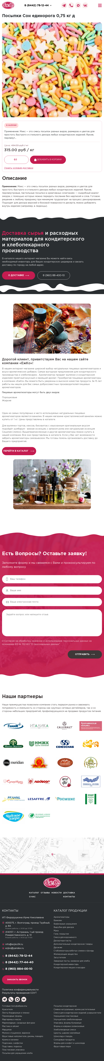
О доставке (18, 275)
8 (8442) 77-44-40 (19, 962)
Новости (56, 893)
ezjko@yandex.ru (14, 948)
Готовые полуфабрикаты (14, 1006)
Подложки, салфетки (12, 1043)
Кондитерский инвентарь (66, 964)
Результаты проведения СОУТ (19, 993)
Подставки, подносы (12, 1046)
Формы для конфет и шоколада (69, 1043)
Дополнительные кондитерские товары (73, 944)
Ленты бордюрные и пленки (15, 1013)
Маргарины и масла (11, 1019)
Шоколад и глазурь (63, 1036)
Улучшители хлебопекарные (68, 1019)
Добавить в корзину (48, 159)
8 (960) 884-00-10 (18, 969)
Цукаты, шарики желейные (67, 1033)
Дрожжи (58, 947)
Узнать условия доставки (18, 168)
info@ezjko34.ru (14, 944)
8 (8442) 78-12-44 (18, 956)
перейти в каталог (18, 451)
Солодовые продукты (64, 1040)
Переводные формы (12, 1016)
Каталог (34, 893)
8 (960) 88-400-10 (54, 275)
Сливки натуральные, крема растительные (74, 1009)
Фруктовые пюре (62, 1046)
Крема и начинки (10, 1040)
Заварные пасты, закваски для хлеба (72, 961)
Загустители (60, 957)
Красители (7, 1009)
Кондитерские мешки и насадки (69, 967)
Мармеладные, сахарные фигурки (18, 1023)
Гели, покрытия (61, 934)
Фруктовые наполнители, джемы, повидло (22, 1036)
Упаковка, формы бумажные (67, 1023)
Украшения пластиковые (66, 1016)
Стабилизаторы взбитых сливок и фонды (74, 951)
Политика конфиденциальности (20, 990)
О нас (32, 897)
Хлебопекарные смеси (65, 1030)
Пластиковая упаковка (13, 1050)
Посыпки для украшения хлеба (17, 1053)
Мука (56, 931)
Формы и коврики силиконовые (69, 1026)
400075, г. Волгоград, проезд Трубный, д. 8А (27, 924)
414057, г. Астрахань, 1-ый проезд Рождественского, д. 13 (24, 933)
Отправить (85, 654)
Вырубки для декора (64, 927)
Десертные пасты (62, 941)
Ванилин (58, 920)
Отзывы (45, 893)
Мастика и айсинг (10, 1026)
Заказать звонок (17, 979)
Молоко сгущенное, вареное (16, 1033)
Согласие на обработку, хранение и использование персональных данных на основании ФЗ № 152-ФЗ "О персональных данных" (47, 642)
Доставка (69, 893)
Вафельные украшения (65, 924)
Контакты (69, 897)
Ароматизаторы (61, 917)
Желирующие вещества (66, 954)
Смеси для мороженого (65, 937)
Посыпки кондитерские (65, 1006)
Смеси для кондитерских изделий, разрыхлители (77, 1013)
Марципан (7, 1030)
